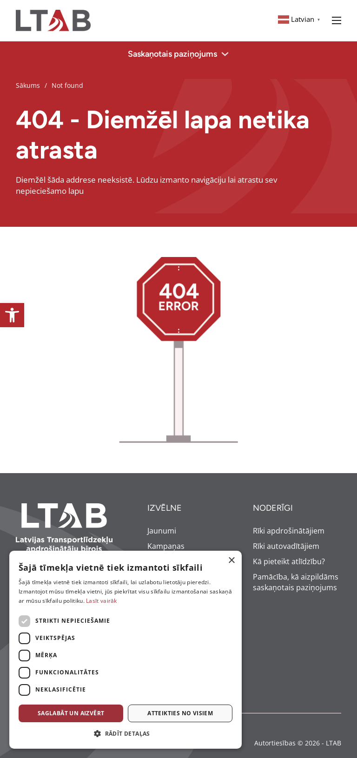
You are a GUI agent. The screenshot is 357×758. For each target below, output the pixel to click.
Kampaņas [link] (166, 546)
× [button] (231, 560)
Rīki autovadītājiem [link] (286, 546)
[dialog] (125, 650)
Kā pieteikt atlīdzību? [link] (289, 561)
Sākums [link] (28, 85)
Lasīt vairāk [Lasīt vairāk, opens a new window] (101, 601)
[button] (125, 733)
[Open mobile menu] (336, 20)
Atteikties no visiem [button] (180, 713)
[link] (12, 315)
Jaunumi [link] (161, 531)
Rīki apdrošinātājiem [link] (288, 531)
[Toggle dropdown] (225, 54)
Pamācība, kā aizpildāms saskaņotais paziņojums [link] (295, 582)
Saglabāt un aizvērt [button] (71, 713)
